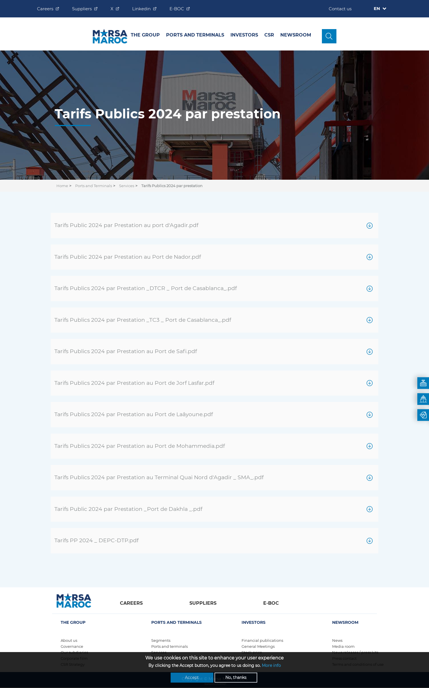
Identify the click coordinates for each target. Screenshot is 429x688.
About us (69, 640)
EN (377, 8)
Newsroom (295, 35)
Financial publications (262, 640)
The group (145, 35)
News (337, 640)
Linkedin (141, 8)
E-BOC (176, 8)
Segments (160, 640)
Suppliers (82, 8)
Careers (45, 8)
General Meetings (258, 646)
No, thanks (235, 678)
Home (62, 185)
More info (271, 666)
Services (126, 185)
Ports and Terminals (195, 35)
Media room (343, 646)
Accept (192, 678)
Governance (72, 646)
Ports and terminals (169, 646)
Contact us (340, 8)
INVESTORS (244, 35)
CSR (269, 35)
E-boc (271, 603)
